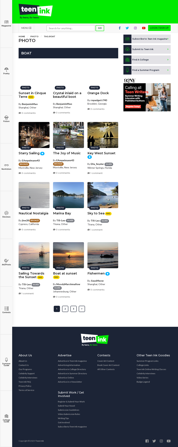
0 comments (27, 113)
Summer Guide (6, 362)
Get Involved (64, 422)
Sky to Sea (95, 213)
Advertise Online (66, 377)
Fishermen (96, 273)
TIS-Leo (60, 220)
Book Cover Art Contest (108, 365)
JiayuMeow (97, 280)
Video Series (142, 377)
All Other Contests (106, 369)
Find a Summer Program (141, 70)
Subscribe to (145, 39)
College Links (143, 365)
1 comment (95, 173)
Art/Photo (6, 262)
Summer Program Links (148, 361)
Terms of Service (26, 390)
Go (100, 28)
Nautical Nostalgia (33, 213)
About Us (23, 361)
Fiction (6, 118)
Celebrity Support (27, 373)
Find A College (136, 59)
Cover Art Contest (105, 361)
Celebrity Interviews (28, 377)
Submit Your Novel (66, 405)
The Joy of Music (67, 153)
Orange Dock (98, 93)
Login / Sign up (159, 28)
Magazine (6, 23)
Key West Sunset (101, 153)
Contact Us (24, 365)
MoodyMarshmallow (68, 284)
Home (22, 36)
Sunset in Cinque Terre (32, 95)
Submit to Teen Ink (138, 49)
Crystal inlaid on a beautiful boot (67, 95)
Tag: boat (49, 36)
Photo (34, 36)
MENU (26, 27)
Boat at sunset (65, 273)
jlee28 (25, 220)
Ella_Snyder (97, 163)
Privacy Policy (25, 386)
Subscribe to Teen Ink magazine (72, 426)
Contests (6, 310)
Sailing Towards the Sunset (31, 275)
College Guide (6, 418)
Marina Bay (62, 213)
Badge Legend (143, 381)
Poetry (6, 71)
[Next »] (82, 309)
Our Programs (25, 369)
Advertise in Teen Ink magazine (72, 361)
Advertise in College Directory (72, 369)
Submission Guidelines (68, 410)
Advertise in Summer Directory (72, 373)
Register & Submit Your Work (71, 401)
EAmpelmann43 (31, 160)
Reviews (6, 214)
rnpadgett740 (99, 100)
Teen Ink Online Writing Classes (151, 369)
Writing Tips (63, 418)
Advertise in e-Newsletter (70, 381)
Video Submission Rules (69, 414)
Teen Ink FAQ (25, 381)
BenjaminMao (30, 103)
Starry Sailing (29, 153)
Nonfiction (6, 166)
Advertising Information (69, 365)
